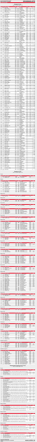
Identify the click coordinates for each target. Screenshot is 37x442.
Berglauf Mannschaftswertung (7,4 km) (18, 365)
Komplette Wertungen (4, 2)
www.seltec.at (30, 440)
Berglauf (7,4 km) (17, 4)
